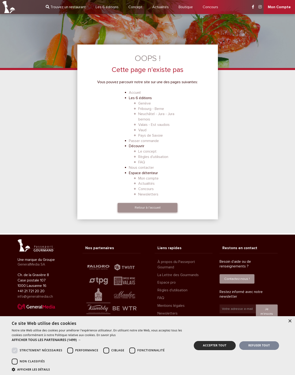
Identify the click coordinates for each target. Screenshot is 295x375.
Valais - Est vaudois (154, 124)
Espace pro (166, 282)
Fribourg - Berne (151, 108)
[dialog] (147, 345)
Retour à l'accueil (148, 208)
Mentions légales (171, 305)
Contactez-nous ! (237, 279)
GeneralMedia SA (31, 264)
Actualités (160, 7)
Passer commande (144, 141)
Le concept (147, 151)
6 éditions (107, 7)
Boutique (186, 7)
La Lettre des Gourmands (178, 275)
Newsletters (148, 194)
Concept (135, 7)
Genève (144, 103)
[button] (99, 340)
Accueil (135, 92)
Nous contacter (141, 167)
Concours (210, 7)
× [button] (289, 321)
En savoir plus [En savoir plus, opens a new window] (106, 335)
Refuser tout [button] (259, 345)
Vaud (142, 130)
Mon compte (148, 178)
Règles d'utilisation (153, 156)
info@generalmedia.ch (35, 296)
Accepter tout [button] (214, 345)
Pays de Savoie (150, 135)
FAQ (141, 162)
